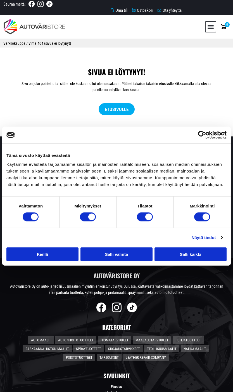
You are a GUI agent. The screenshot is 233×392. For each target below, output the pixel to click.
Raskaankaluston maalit (47, 297)
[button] (209, 22)
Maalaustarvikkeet (151, 289)
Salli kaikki (190, 254)
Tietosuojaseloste (116, 354)
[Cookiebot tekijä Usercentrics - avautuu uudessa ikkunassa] (202, 135)
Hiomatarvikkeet (115, 289)
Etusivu (116, 335)
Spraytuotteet (88, 297)
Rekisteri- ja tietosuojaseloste (202, 385)
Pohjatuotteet (188, 289)
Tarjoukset (109, 306)
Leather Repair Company (146, 306)
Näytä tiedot (204, 237)
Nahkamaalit (195, 297)
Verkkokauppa (15, 40)
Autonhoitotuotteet (76, 289)
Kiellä (42, 254)
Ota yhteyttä (116, 360)
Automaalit (41, 289)
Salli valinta (116, 254)
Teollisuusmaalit (162, 297)
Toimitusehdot (117, 348)
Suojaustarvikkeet (124, 297)
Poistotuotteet (79, 306)
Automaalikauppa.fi (65, 385)
